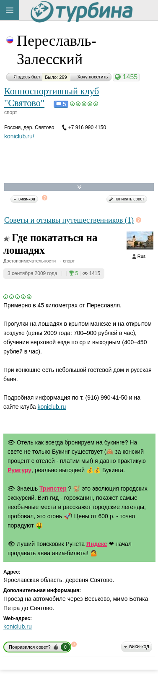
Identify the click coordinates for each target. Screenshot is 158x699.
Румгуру (19, 470)
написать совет (129, 199)
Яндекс (96, 543)
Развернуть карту (79, 187)
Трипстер (53, 488)
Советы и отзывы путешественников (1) (69, 220)
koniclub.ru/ (19, 136)
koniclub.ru (52, 406)
